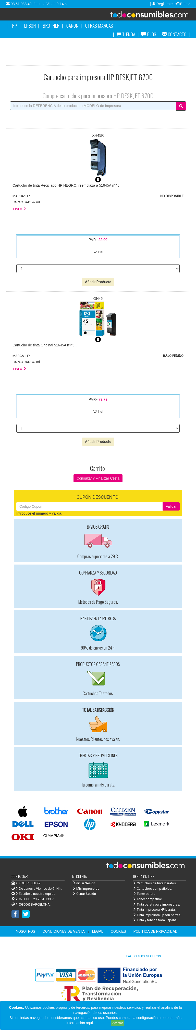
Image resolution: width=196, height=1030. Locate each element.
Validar (171, 506)
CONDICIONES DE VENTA (64, 931)
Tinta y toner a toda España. (155, 920)
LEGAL (97, 931)
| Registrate (162, 4)
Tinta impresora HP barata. (154, 909)
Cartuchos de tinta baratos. (155, 883)
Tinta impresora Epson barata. (157, 915)
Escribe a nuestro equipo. (33, 894)
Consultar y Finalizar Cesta (98, 478)
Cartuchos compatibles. (152, 888)
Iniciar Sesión (83, 883)
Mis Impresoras (85, 888)
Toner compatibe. (148, 899)
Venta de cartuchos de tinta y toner (143, 16)
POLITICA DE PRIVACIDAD (155, 931)
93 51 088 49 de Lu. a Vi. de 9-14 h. (39, 4)
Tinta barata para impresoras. (156, 904)
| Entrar (182, 4)
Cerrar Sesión (84, 894)
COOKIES (118, 931)
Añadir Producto (98, 282)
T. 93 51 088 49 (29, 883)
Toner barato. (144, 894)
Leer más (102, 1023)
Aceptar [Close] (117, 1023)
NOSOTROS (25, 931)
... (67, 185)
